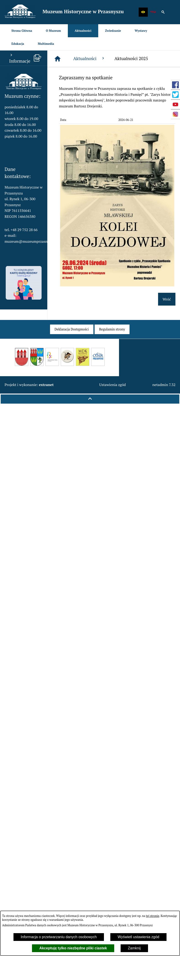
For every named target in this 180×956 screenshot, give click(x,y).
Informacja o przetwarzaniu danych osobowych (59, 937)
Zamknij (134, 948)
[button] (143, 12)
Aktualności (89, 58)
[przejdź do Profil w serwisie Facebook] (175, 84)
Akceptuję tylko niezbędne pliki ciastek (73, 948)
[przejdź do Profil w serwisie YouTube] (175, 104)
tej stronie (152, 916)
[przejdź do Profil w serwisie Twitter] (175, 94)
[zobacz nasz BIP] (153, 12)
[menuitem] (22, 30)
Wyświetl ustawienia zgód (138, 937)
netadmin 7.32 (163, 384)
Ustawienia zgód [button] (112, 384)
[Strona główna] (58, 59)
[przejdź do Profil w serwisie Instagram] (175, 114)
